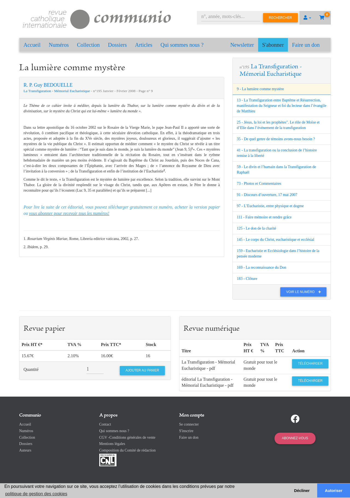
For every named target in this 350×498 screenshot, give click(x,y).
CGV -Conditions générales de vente (127, 437)
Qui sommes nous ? (182, 45)
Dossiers (117, 45)
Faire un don (306, 45)
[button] (307, 18)
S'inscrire (186, 431)
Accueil (32, 45)
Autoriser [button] (333, 490)
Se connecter (189, 424)
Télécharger (310, 363)
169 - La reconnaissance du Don (261, 267)
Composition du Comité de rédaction (127, 450)
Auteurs (25, 450)
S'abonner (273, 45)
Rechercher (280, 18)
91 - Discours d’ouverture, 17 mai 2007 (267, 195)
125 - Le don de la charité (256, 228)
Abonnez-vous (295, 438)
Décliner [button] (302, 490)
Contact (105, 424)
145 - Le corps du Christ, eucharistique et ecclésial (275, 240)
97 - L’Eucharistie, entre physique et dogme (270, 206)
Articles (143, 45)
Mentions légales (112, 444)
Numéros (59, 45)
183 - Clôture (247, 279)
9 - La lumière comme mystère (260, 89)
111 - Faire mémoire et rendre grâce (264, 217)
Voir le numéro (305, 292)
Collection (88, 45)
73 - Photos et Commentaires (259, 183)
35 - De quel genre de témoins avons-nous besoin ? (276, 139)
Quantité (31, 369)
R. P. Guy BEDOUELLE (48, 85)
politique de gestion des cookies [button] (36, 493)
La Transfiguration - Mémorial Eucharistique (57, 91)
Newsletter (242, 45)
